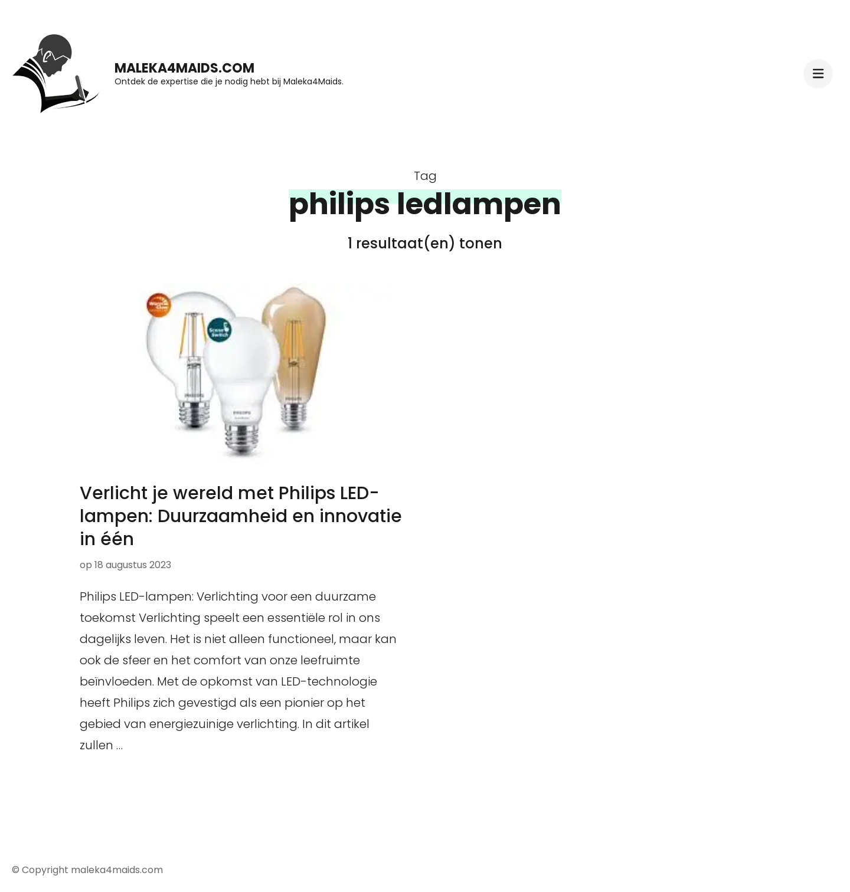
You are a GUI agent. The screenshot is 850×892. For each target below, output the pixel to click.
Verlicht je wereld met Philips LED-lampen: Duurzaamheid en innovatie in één (241, 516)
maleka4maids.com (184, 68)
